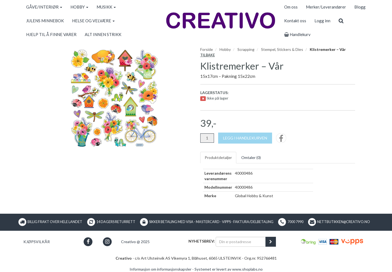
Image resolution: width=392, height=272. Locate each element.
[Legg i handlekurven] (245, 138)
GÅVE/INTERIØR (44, 6)
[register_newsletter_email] (270, 242)
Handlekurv (297, 34)
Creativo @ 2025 (135, 241)
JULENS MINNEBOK (45, 20)
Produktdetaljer (218, 157)
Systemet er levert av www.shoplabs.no (228, 269)
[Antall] (207, 138)
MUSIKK (106, 6)
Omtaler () (251, 157)
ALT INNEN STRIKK (103, 34)
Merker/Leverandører (326, 6)
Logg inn (322, 20)
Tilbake (207, 55)
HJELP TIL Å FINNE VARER (51, 34)
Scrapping (245, 49)
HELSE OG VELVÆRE (93, 20)
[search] (341, 21)
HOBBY (79, 6)
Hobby (225, 49)
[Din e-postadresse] (241, 242)
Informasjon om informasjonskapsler (160, 269)
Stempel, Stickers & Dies (282, 49)
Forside (206, 49)
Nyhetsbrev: (201, 241)
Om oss (291, 6)
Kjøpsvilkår (36, 241)
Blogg (360, 6)
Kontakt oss (295, 20)
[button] (88, 241)
